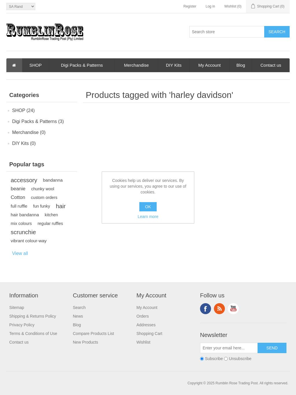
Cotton (18, 197)
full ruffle (19, 206)
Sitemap (16, 307)
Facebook (205, 308)
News (78, 316)
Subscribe (214, 358)
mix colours (21, 223)
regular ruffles (50, 223)
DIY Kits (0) (24, 143)
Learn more (148, 216)
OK (148, 206)
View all (20, 253)
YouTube (233, 308)
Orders (142, 316)
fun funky (41, 206)
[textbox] (226, 32)
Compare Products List (93, 333)
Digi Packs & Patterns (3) (38, 121)
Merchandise (136, 65)
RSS (219, 308)
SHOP (35, 65)
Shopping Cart (149, 333)
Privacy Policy (21, 325)
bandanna (53, 180)
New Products (85, 342)
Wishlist (143, 342)
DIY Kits (174, 65)
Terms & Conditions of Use (33, 333)
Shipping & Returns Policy (32, 316)
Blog (240, 65)
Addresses (146, 325)
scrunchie (23, 232)
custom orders (44, 197)
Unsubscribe (240, 358)
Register (190, 6)
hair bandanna (25, 214)
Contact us (270, 65)
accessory (24, 180)
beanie (18, 188)
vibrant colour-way (29, 240)
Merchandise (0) (29, 132)
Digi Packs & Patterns (82, 65)
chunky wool (42, 189)
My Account (209, 65)
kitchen (51, 215)
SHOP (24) (23, 110)
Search (79, 307)
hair (61, 206)
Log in (210, 6)
